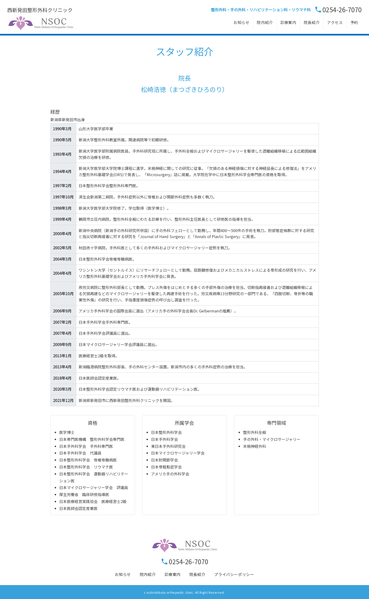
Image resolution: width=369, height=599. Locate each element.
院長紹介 (312, 22)
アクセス (335, 22)
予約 (354, 22)
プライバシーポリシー (234, 574)
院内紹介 (265, 22)
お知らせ (242, 22)
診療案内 (288, 22)
